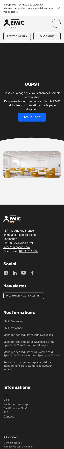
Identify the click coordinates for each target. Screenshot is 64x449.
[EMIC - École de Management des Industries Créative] (13, 24)
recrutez (22, 4)
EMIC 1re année (13, 321)
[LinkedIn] (14, 272)
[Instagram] (5, 272)
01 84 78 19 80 (28, 251)
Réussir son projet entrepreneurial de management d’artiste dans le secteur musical (27, 366)
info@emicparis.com (16, 247)
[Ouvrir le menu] (56, 23)
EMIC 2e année (13, 328)
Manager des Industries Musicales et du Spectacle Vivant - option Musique (28, 343)
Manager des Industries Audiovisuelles (28, 335)
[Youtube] (23, 272)
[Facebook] (32, 272)
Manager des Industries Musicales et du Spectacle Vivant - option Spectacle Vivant (31, 353)
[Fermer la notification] (59, 8)
